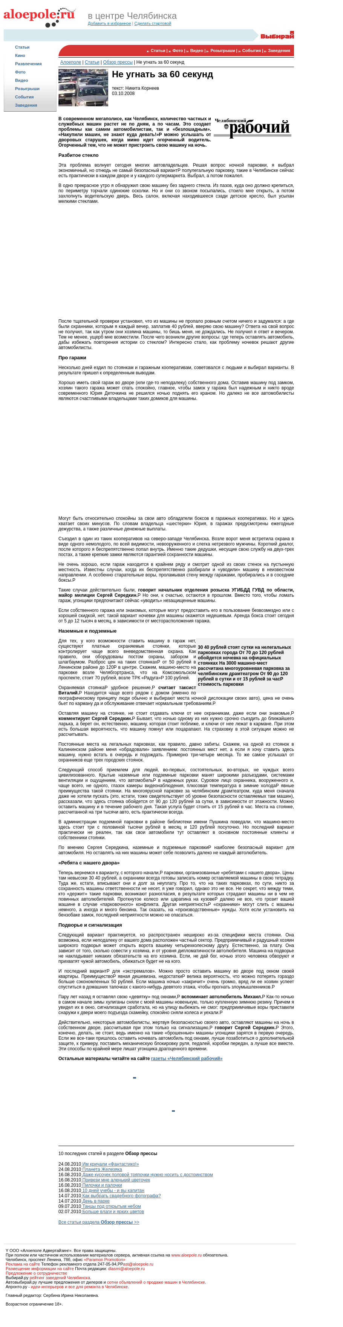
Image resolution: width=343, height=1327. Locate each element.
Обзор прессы (118, 62)
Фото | (180, 50)
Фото (20, 72)
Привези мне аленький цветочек (115, 1180)
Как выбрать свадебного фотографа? (121, 1195)
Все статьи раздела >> (98, 1222)
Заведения (26, 105)
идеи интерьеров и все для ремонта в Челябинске (79, 1286)
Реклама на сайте (23, 1264)
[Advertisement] (30, 232)
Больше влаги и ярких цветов (112, 1211)
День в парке (95, 1201)
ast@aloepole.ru (138, 1264)
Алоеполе (70, 62)
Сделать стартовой (153, 23)
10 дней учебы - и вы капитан (112, 1190)
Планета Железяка (101, 1169)
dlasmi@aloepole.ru (126, 1268)
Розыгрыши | (224, 50)
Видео (21, 80)
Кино (20, 55)
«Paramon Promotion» (105, 1259)
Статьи (22, 47)
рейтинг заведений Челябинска (60, 1277)
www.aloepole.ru (186, 1255)
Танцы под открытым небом (111, 1206)
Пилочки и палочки (101, 1185)
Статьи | (160, 50)
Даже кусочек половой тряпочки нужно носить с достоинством (147, 1174)
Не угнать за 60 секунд (160, 62)
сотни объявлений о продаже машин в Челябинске (156, 1282)
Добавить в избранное (109, 23)
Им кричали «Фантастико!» (110, 1164)
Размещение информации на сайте (40, 1268)
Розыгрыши (27, 88)
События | (253, 50)
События (24, 97)
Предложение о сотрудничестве (36, 1273)
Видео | (198, 50)
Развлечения (28, 63)
